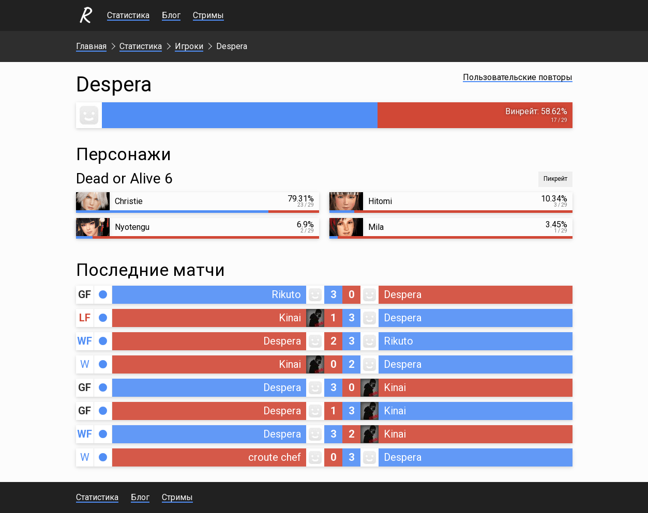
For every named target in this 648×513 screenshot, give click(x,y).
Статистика (128, 15)
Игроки (189, 46)
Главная (91, 46)
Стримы (208, 15)
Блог (171, 15)
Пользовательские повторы (517, 77)
